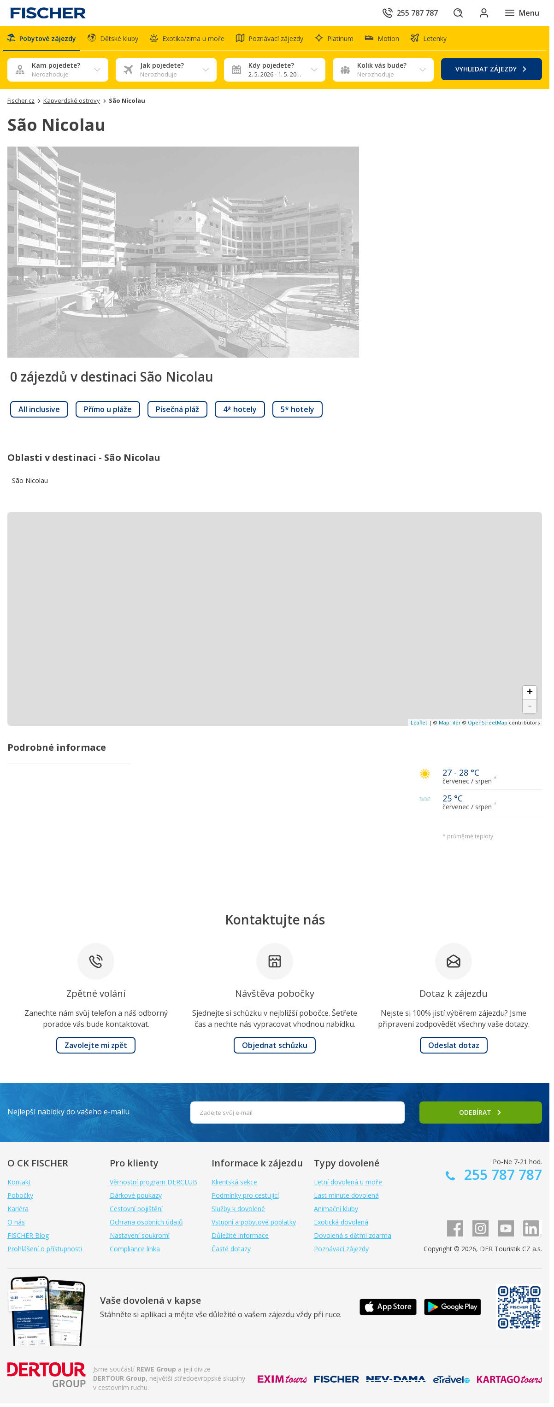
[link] (39, 409)
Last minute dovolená (346, 1195)
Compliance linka (135, 1248)
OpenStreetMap (487, 722)
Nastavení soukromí (140, 1235)
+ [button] (530, 693)
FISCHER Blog (28, 1235)
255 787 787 (501, 1174)
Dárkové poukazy (136, 1195)
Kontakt (19, 1181)
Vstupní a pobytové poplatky (254, 1222)
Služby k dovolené (238, 1208)
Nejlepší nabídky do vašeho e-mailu (68, 1112)
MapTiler (450, 722)
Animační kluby (336, 1208)
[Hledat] (458, 12)
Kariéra (18, 1208)
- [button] (530, 706)
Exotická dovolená (341, 1222)
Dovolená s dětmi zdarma (352, 1235)
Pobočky (20, 1195)
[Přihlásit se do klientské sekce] (483, 12)
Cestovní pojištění (136, 1208)
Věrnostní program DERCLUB (153, 1181)
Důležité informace (240, 1235)
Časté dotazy (231, 1248)
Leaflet (419, 722)
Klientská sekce (234, 1181)
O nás (16, 1222)
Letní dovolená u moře (348, 1181)
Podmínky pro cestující (245, 1195)
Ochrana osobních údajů (146, 1222)
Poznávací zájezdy (341, 1248)
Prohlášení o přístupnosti (44, 1248)
